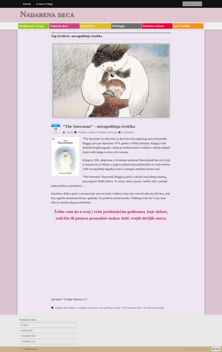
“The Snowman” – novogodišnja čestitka (99, 126)
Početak (27, 4)
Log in (25, 325)
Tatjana (68, 132)
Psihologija (118, 25)
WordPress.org (28, 341)
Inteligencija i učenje (31, 25)
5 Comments (126, 132)
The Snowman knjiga (153, 308)
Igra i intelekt (182, 25)
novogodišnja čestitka (110, 308)
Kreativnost (88, 25)
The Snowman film (132, 308)
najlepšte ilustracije (88, 308)
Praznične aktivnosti (107, 132)
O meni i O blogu (44, 4)
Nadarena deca (47, 14)
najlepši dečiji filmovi (65, 308)
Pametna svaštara (153, 25)
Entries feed (27, 330)
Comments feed (29, 336)
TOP (216, 349)
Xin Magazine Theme (195, 349)
